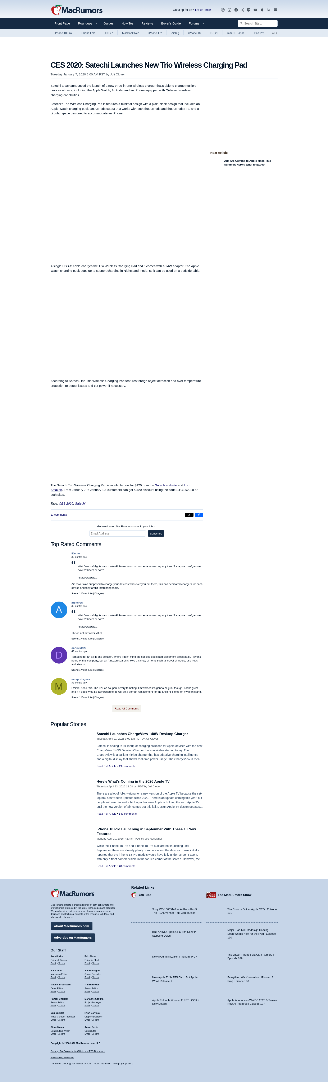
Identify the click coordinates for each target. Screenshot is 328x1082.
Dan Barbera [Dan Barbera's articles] (57, 1013)
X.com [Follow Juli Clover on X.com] (61, 977)
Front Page (62, 23)
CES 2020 (66, 503)
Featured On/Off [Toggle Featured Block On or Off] (60, 1063)
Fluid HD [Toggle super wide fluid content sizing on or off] (105, 1063)
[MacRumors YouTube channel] (255, 10)
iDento (76, 553)
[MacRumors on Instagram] (229, 10)
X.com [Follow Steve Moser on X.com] (61, 1034)
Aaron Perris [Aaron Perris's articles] (91, 1027)
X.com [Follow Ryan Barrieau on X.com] (95, 1020)
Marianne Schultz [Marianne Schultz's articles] (94, 999)
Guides (109, 23)
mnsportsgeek (81, 679)
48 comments (127, 866)
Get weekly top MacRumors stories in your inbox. (126, 526)
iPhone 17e (155, 33)
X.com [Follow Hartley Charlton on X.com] (61, 1005)
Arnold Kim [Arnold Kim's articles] (57, 956)
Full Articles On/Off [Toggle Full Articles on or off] (81, 1063)
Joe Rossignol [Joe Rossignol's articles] (92, 970)
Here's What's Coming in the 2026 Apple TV (133, 781)
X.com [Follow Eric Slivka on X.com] (95, 963)
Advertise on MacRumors (73, 937)
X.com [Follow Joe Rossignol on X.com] (95, 977)
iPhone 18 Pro (63, 33)
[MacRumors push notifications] (262, 10)
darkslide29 (79, 648)
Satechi (80, 503)
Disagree (99, 593)
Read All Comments (127, 708)
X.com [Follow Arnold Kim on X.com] (61, 963)
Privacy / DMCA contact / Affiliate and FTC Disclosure (78, 1051)
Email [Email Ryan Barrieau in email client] (87, 1020)
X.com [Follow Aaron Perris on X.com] (95, 1034)
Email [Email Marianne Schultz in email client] (87, 1005)
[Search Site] (258, 23)
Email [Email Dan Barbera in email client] (53, 1020)
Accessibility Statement (62, 1057)
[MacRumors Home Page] (77, 10)
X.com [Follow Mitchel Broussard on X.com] (61, 991)
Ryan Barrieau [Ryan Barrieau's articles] (92, 1013)
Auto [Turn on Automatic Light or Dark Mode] (115, 1063)
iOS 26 (214, 33)
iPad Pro (259, 33)
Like (90, 593)
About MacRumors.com (71, 926)
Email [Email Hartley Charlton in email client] (53, 1005)
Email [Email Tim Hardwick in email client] (87, 991)
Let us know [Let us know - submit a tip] (203, 10)
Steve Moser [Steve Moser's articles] (57, 1027)
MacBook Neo (130, 33)
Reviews (147, 23)
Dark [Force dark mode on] (128, 1063)
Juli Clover (117, 74)
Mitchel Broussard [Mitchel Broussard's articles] (61, 984)
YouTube (144, 895)
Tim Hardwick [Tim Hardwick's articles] (92, 984)
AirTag (175, 33)
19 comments (127, 766)
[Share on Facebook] (199, 515)
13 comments (59, 514)
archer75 (77, 602)
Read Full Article (107, 766)
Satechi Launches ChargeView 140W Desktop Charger (142, 734)
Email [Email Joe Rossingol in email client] (87, 977)
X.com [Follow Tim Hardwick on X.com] (95, 991)
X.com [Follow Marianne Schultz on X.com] (95, 1005)
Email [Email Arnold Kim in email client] (53, 963)
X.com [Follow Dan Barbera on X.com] (61, 1020)
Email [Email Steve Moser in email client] (53, 1034)
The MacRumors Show (234, 895)
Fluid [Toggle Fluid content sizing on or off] (96, 1063)
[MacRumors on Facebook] (236, 10)
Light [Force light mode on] (121, 1063)
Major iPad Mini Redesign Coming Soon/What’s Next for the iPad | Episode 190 (251, 933)
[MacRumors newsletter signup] (275, 10)
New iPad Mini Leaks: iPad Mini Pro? (174, 956)
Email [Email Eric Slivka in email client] (87, 963)
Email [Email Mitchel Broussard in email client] (53, 991)
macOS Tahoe (236, 33)
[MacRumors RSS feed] (269, 10)
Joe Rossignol (153, 838)
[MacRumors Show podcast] (223, 10)
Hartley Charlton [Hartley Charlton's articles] (60, 999)
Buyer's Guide (171, 23)
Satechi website (166, 485)
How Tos (127, 23)
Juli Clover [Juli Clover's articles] (56, 970)
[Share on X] (189, 515)
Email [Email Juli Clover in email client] (53, 977)
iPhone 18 (194, 33)
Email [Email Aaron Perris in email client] (87, 1034)
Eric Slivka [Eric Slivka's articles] (90, 956)
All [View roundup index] (275, 33)
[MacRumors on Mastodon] (249, 10)
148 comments (128, 813)
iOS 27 (109, 33)
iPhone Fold (88, 33)
